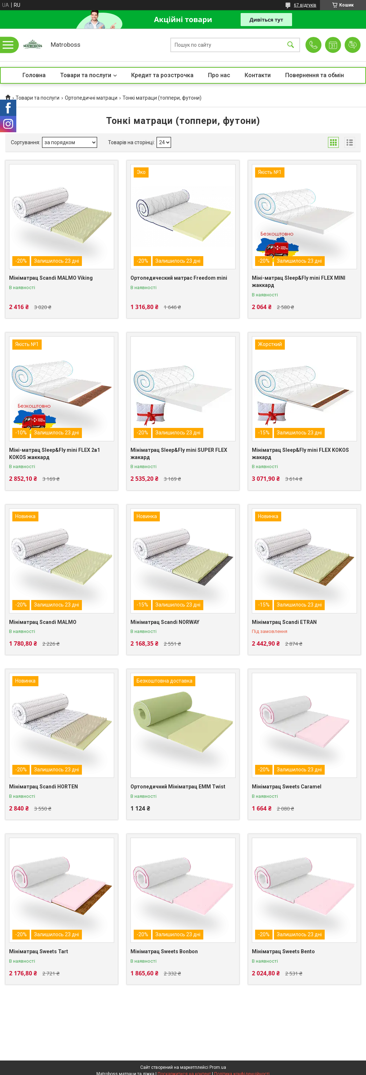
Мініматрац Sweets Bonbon (164, 951)
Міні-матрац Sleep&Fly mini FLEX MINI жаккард (298, 281)
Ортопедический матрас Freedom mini (178, 278)
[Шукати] (290, 45)
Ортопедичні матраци (91, 98)
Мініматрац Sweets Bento (283, 951)
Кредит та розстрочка (162, 75)
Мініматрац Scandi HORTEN (43, 786)
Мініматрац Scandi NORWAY (164, 622)
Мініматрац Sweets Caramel (286, 786)
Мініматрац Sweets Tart (38, 951)
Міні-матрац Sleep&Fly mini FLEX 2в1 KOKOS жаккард (54, 453)
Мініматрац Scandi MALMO (42, 622)
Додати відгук (353, 45)
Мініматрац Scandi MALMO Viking (51, 278)
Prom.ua (217, 1067)
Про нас (219, 75)
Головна (34, 75)
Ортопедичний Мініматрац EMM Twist (177, 786)
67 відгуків (305, 5)
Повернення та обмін (314, 75)
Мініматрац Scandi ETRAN (284, 622)
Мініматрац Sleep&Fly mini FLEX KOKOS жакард (300, 453)
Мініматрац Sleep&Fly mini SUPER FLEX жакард (178, 453)
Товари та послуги (85, 75)
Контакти (258, 75)
